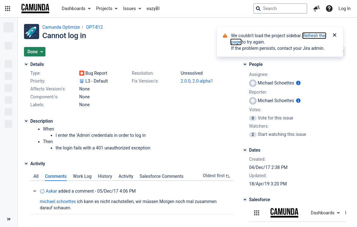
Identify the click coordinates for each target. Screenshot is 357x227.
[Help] (329, 8)
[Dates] (245, 150)
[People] (245, 64)
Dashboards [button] (74, 8)
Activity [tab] (125, 176)
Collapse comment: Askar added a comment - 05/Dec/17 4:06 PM (34, 191)
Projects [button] (104, 8)
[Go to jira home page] (35, 8)
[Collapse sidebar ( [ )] (8, 219)
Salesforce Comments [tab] (161, 176)
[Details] (26, 64)
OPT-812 (94, 27)
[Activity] (26, 163)
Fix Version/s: (145, 81)
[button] (7, 8)
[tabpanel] (131, 197)
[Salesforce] (245, 199)
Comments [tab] (56, 176)
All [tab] (36, 176)
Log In (345, 8)
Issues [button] (129, 8)
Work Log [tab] (82, 176)
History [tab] (105, 176)
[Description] (26, 121)
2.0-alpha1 (203, 81)
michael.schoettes (58, 201)
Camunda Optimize (61, 27)
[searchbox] (280, 8)
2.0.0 (186, 81)
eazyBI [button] (153, 8)
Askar (48, 191)
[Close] (334, 35)
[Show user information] (298, 82)
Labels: (37, 104)
